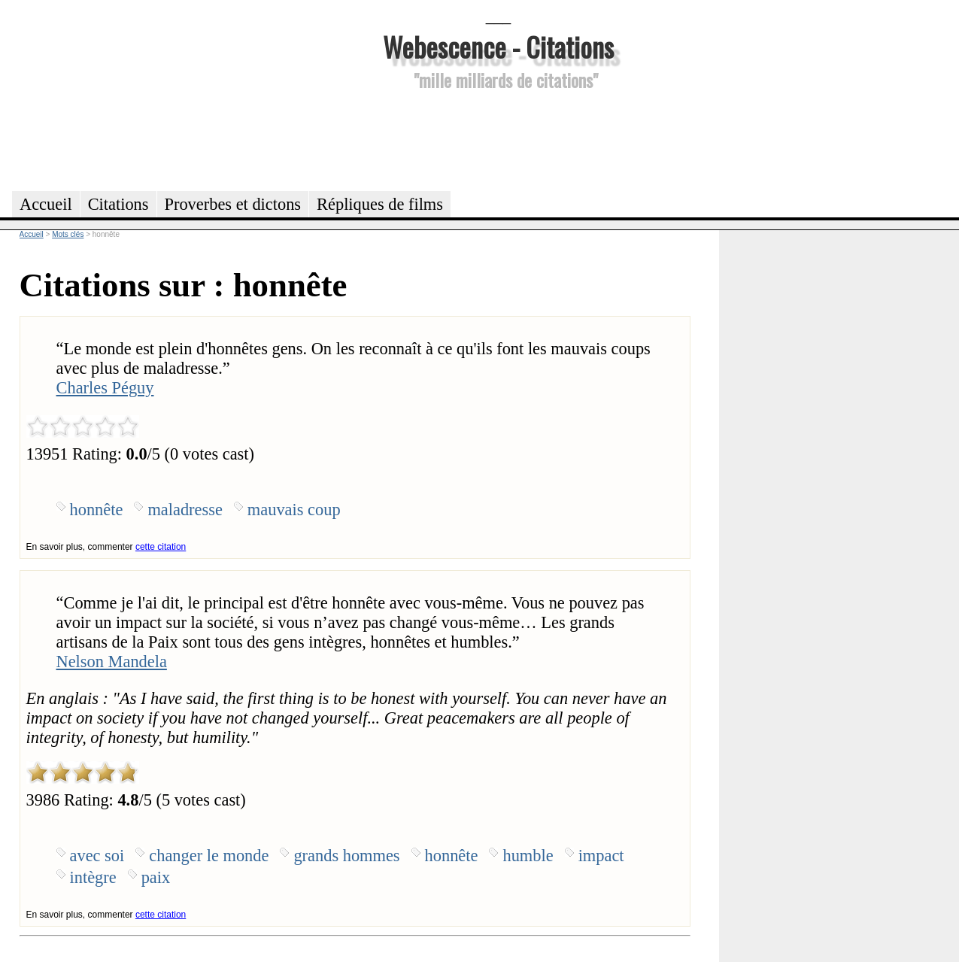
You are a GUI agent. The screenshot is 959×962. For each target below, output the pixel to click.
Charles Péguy (105, 387)
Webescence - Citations (498, 46)
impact (601, 855)
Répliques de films (380, 204)
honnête (96, 509)
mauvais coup (294, 509)
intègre (93, 877)
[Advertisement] (498, 138)
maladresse (184, 509)
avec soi (97, 855)
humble (527, 855)
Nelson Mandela (111, 661)
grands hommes (346, 855)
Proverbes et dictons (233, 204)
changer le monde (209, 855)
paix (156, 877)
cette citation (160, 547)
